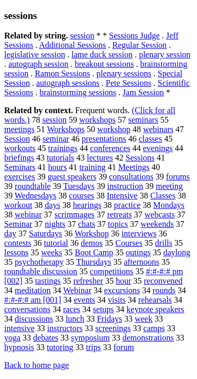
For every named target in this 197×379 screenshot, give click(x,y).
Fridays (109, 318)
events (84, 299)
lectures (100, 157)
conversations (27, 309)
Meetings (134, 167)
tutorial (56, 242)
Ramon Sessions (62, 73)
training (92, 167)
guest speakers (72, 176)
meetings (19, 129)
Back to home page (36, 365)
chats (86, 224)
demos (92, 242)
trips (93, 347)
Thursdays (93, 261)
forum (123, 347)
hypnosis (19, 347)
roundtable (32, 186)
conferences (110, 148)
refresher (88, 280)
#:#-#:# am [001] (32, 299)
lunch (75, 318)
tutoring (60, 347)
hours (57, 167)
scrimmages (75, 214)
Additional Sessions (72, 45)
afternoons (142, 261)
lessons (16, 252)
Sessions (140, 157)
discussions (34, 318)
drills (163, 242)
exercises (19, 176)
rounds (163, 290)
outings (138, 252)
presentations (104, 138)
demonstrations (148, 337)
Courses (129, 242)
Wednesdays (36, 195)
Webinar (77, 290)
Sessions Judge (134, 35)
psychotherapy (39, 261)
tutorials (60, 157)
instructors (65, 328)
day (10, 233)
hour (123, 280)
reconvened (163, 280)
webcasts (159, 214)
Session (17, 138)
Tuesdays (79, 186)
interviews (139, 233)
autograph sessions (67, 82)
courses (81, 195)
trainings (63, 148)
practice (127, 205)
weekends (157, 224)
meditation (32, 290)
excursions (122, 290)
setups (103, 309)
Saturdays (45, 233)
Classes (162, 195)
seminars (143, 119)
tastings (48, 280)
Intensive (122, 195)
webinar (28, 214)
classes (150, 138)
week (143, 318)
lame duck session (101, 54)
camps (154, 328)
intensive (19, 328)
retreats (119, 214)
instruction (125, 186)
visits (117, 299)
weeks (51, 252)
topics (118, 224)
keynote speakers (155, 309)
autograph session (38, 63)
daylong (177, 252)
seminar (56, 138)
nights (55, 224)
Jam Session (143, 92)
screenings (113, 328)
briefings (19, 157)
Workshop (92, 233)
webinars (158, 129)
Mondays (168, 205)
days (52, 205)
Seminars (20, 167)
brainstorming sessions (77, 92)
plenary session (164, 54)
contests (18, 242)
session (82, 35)
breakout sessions (104, 63)
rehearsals (155, 299)
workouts (20, 148)
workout (18, 205)
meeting (169, 186)
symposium (90, 337)
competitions (111, 271)
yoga (12, 337)
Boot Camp (94, 252)
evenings (158, 148)
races (71, 309)
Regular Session (139, 45)
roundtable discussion (40, 271)
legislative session (34, 54)
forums (178, 176)
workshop (113, 129)
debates (45, 337)
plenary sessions (124, 73)
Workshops (66, 129)
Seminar (18, 224)
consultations (131, 176)
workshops (97, 119)
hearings (87, 205)
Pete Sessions (128, 82)
